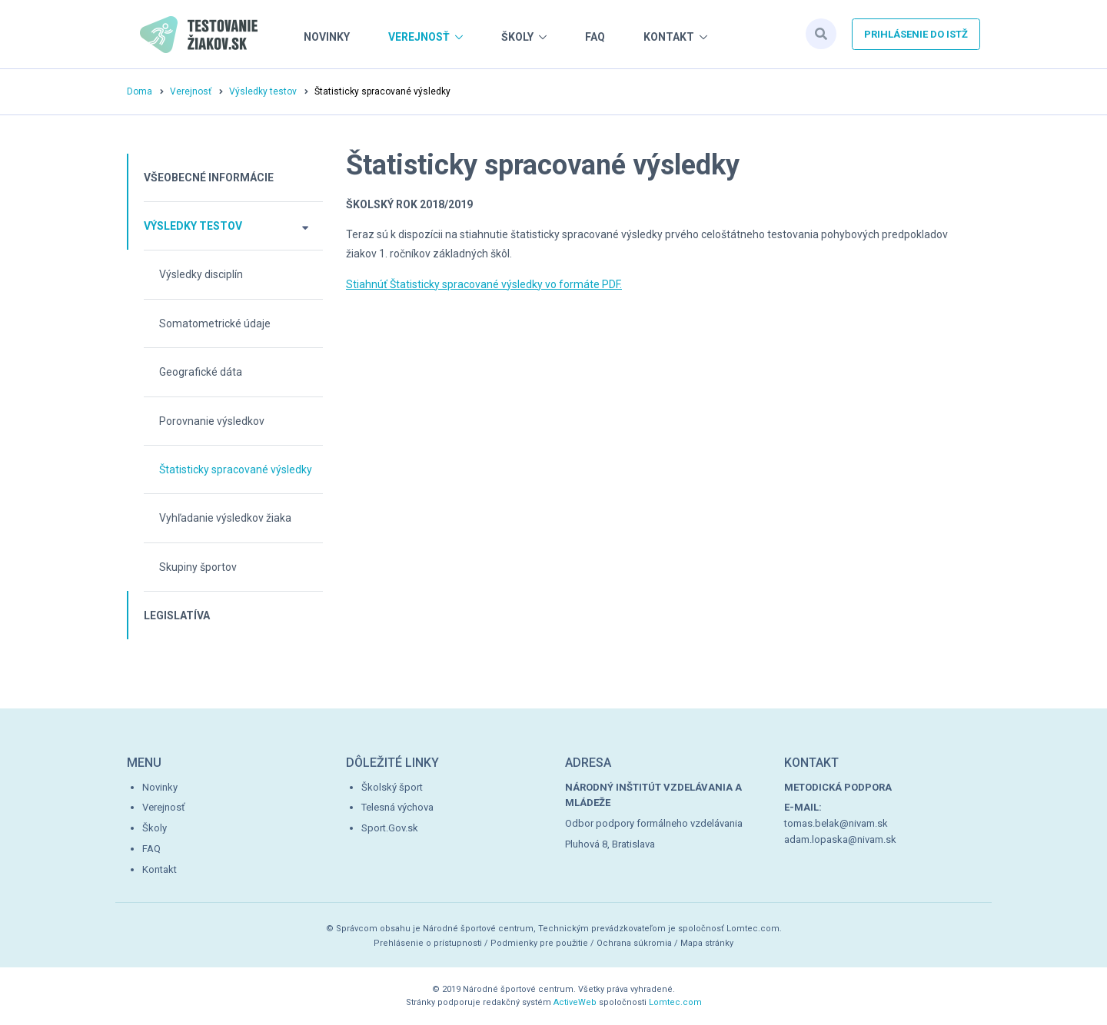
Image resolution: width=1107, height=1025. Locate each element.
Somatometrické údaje (215, 323)
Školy (517, 37)
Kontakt (668, 37)
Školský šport (392, 787)
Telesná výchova (397, 807)
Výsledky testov (263, 91)
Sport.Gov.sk (389, 828)
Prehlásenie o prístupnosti (428, 943)
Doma (139, 91)
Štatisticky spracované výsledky (235, 469)
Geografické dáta (200, 372)
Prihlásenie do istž (916, 34)
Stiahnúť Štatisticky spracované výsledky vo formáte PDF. (484, 284)
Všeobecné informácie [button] (209, 177)
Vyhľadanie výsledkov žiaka (225, 518)
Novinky (327, 37)
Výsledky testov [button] (193, 226)
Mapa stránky (706, 943)
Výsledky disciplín (201, 274)
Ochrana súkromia (634, 943)
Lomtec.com (675, 1002)
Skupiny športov (198, 567)
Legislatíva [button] (177, 615)
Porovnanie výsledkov (211, 421)
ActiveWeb (575, 1002)
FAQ (595, 37)
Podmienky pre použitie (539, 943)
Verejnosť (419, 37)
